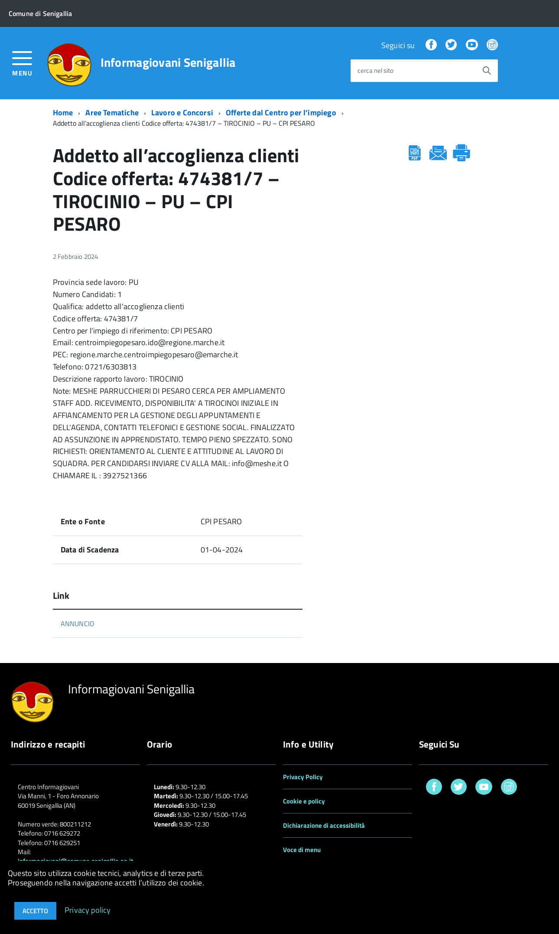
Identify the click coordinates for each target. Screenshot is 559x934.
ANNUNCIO (77, 623)
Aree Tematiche (112, 112)
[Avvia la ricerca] (486, 71)
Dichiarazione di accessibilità (324, 825)
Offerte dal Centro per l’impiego (281, 112)
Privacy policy (88, 909)
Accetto (35, 911)
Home (63, 112)
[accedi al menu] (22, 62)
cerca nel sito (375, 70)
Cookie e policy (304, 801)
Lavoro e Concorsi (182, 112)
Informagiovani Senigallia (168, 62)
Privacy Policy (303, 777)
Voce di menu (302, 850)
